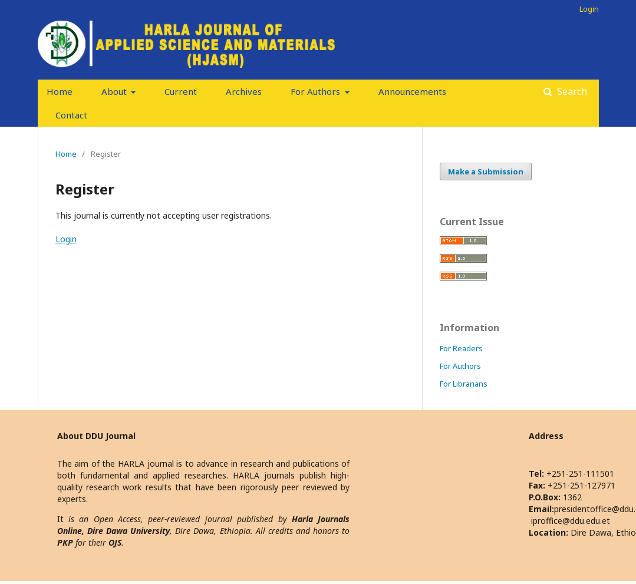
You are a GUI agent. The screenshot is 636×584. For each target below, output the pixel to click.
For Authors (316, 91)
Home (60, 91)
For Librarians (463, 383)
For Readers (461, 348)
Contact (71, 115)
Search (571, 91)
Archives (244, 91)
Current (180, 91)
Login (589, 9)
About (115, 91)
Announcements (412, 91)
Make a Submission (485, 171)
